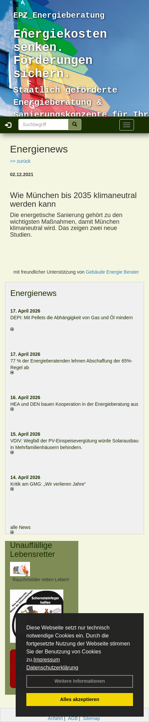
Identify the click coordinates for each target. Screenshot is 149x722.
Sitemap (91, 718)
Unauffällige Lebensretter (32, 549)
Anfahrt (55, 718)
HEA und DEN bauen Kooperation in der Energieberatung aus (74, 404)
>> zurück (20, 161)
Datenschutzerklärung (52, 667)
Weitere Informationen (79, 681)
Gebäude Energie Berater (112, 272)
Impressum (46, 659)
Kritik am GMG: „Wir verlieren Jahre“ (48, 484)
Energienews (33, 293)
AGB (73, 718)
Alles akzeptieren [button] (79, 699)
